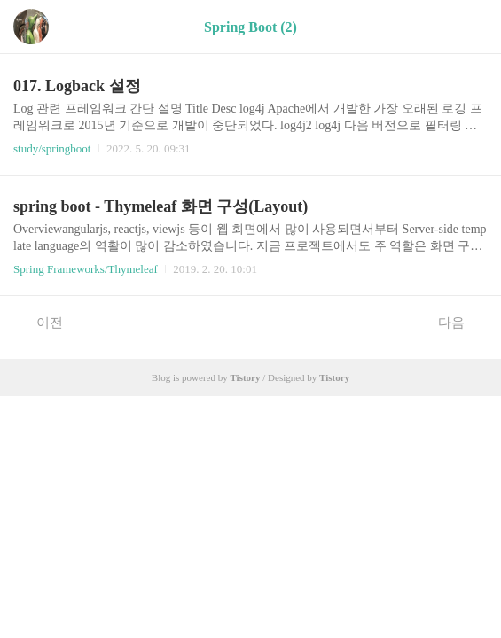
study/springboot (51, 148)
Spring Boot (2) (250, 27)
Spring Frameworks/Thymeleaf (85, 269)
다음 (460, 322)
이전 (40, 322)
